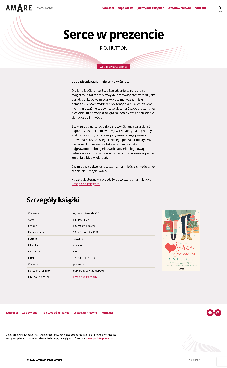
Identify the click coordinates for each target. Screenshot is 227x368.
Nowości (108, 8)
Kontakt (200, 8)
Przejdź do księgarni (86, 184)
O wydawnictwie (179, 8)
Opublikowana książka (113, 66)
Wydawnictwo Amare (49, 359)
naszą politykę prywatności (100, 338)
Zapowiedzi (125, 8)
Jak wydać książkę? (150, 8)
